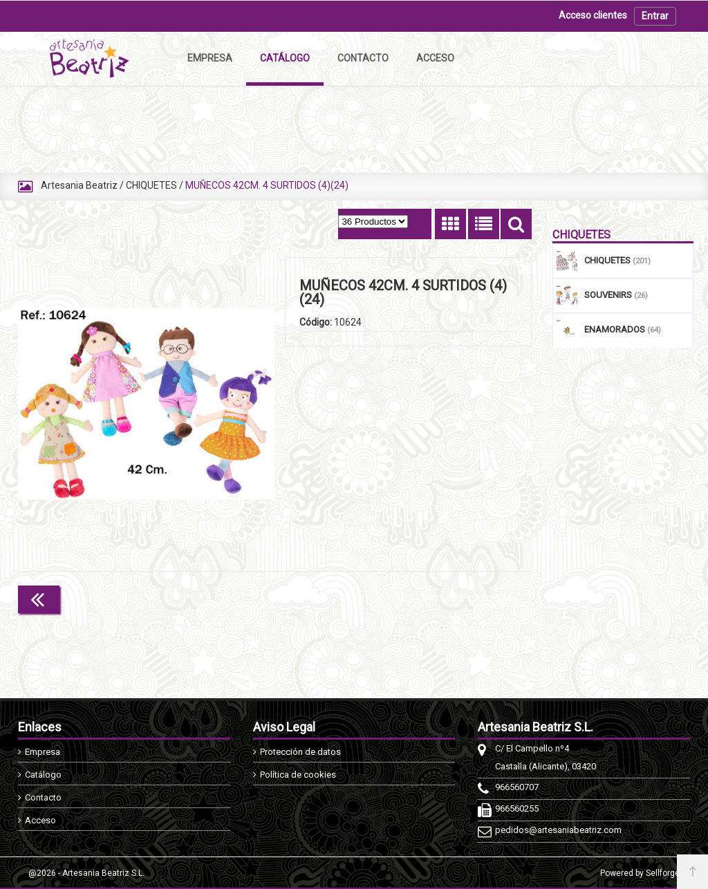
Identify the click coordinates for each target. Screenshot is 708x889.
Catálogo (43, 774)
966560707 (517, 787)
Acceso (40, 820)
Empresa (42, 752)
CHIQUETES (151, 185)
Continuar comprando (470, 597)
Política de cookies (298, 774)
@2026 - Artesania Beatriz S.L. (86, 873)
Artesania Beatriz (79, 185)
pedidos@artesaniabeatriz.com (558, 830)
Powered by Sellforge (640, 873)
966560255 (517, 808)
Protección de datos (300, 752)
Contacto (43, 797)
